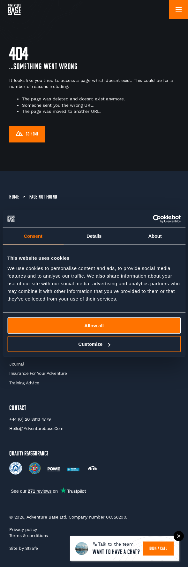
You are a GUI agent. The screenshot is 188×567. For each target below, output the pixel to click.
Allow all (94, 325)
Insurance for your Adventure (38, 373)
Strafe (31, 548)
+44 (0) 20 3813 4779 (30, 419)
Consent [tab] (33, 236)
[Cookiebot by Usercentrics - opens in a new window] (153, 218)
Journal (16, 364)
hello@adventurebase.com (36, 428)
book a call (158, 548)
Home (14, 197)
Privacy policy (23, 529)
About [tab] (155, 236)
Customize (94, 344)
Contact (17, 408)
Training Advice (24, 382)
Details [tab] (94, 236)
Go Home (27, 134)
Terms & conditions (28, 535)
